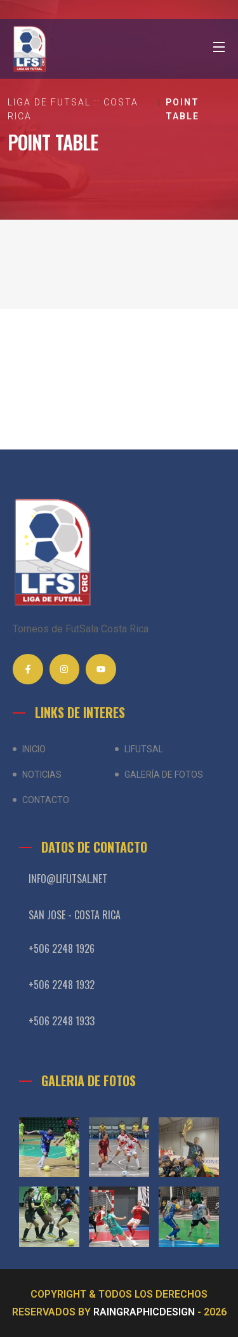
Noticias (42, 774)
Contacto (45, 800)
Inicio (34, 749)
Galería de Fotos (163, 774)
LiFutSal (143, 749)
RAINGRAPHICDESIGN (144, 1312)
